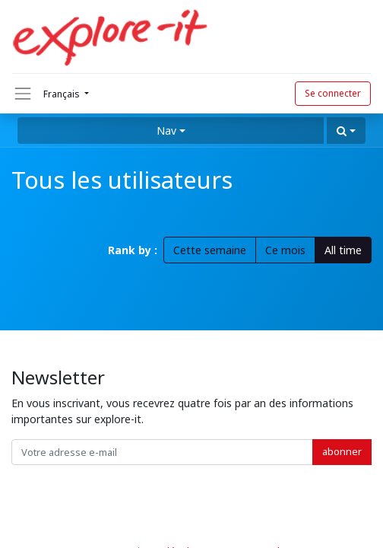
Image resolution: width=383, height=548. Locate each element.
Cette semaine (209, 250)
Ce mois (285, 250)
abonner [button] (342, 451)
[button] (346, 130)
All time (343, 250)
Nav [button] (166, 130)
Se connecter (333, 93)
